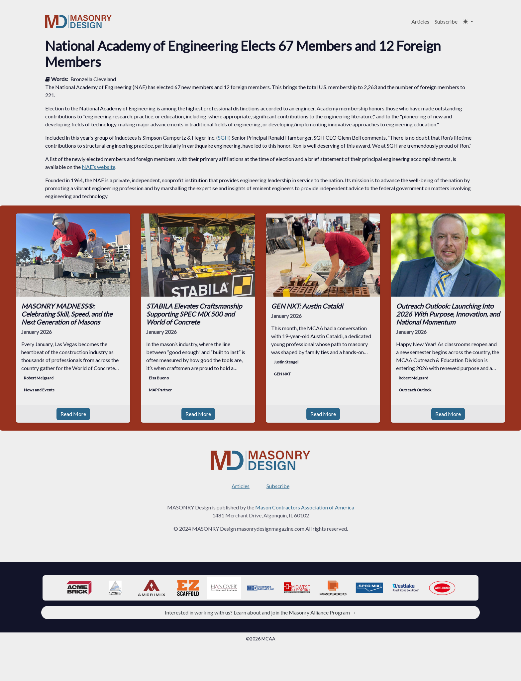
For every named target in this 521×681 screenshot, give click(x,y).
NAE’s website (98, 167)
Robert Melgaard (38, 377)
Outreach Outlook (415, 389)
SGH (223, 137)
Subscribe (446, 21)
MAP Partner (160, 389)
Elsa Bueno (159, 377)
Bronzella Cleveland (93, 79)
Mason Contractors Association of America (304, 507)
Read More (73, 414)
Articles (420, 21)
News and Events (39, 389)
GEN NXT (282, 373)
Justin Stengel (286, 361)
